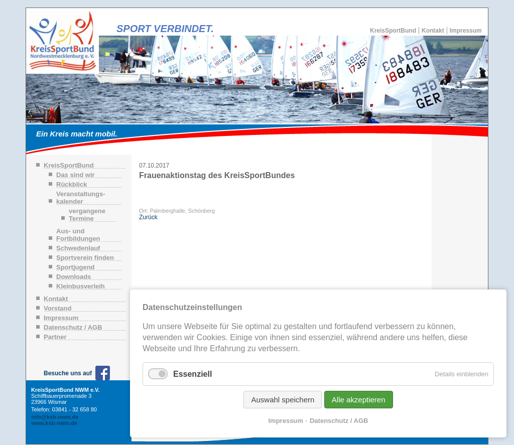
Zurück (148, 217)
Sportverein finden (85, 257)
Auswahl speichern (282, 399)
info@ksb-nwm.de (54, 417)
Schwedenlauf (78, 248)
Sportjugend (75, 267)
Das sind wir (75, 175)
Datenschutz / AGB (73, 327)
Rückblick (71, 184)
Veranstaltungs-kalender (80, 197)
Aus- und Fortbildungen (78, 234)
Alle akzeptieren (359, 399)
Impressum (466, 30)
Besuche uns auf (68, 373)
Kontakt (433, 30)
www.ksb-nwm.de (54, 423)
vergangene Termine (87, 214)
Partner (55, 337)
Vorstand (57, 308)
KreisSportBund (393, 30)
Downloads (73, 276)
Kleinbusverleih (80, 286)
